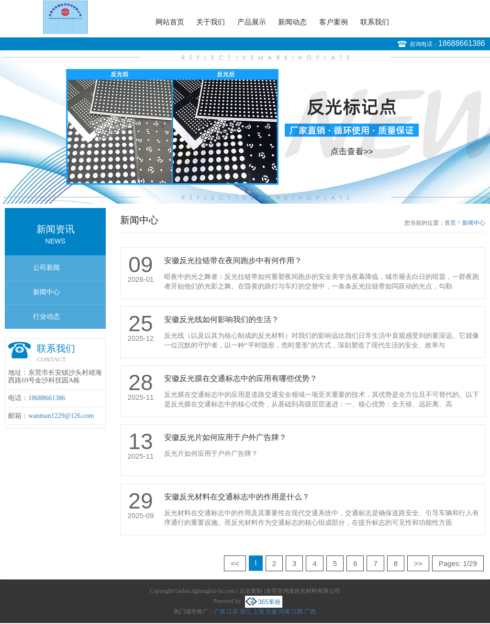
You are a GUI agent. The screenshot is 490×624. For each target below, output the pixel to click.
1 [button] (240, 191)
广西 (310, 611)
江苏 (232, 611)
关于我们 (210, 22)
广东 (219, 611)
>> (418, 563)
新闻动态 (292, 22)
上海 (258, 611)
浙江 (245, 611)
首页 (450, 223)
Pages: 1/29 (458, 563)
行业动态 (46, 316)
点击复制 (250, 591)
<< (235, 563)
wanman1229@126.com (61, 415)
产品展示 (251, 22)
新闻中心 (46, 292)
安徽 (271, 611)
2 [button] (249, 191)
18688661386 (461, 43)
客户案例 (333, 22)
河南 (284, 611)
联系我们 (374, 22)
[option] (245, 127)
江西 (297, 611)
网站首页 (170, 22)
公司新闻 (46, 267)
